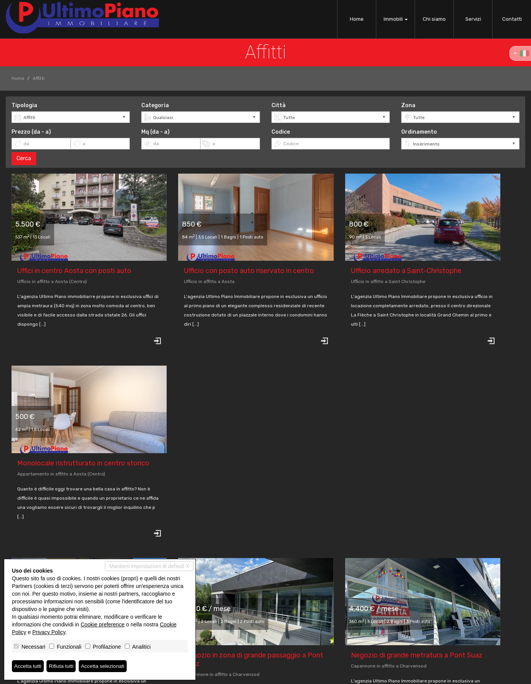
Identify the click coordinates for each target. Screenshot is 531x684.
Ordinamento (419, 132)
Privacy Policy (214, 674)
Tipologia (24, 105)
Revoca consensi (253, 674)
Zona (408, 105)
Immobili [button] (396, 19)
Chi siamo (434, 19)
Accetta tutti (28, 666)
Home (357, 19)
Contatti (512, 19)
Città (278, 105)
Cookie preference (102, 624)
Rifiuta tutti (62, 666)
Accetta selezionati (105, 666)
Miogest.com (317, 674)
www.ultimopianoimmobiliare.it (231, 640)
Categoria (155, 105)
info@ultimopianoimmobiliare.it (231, 633)
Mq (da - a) (155, 132)
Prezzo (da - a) (31, 132)
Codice (280, 132)
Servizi (473, 19)
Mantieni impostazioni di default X (149, 566)
